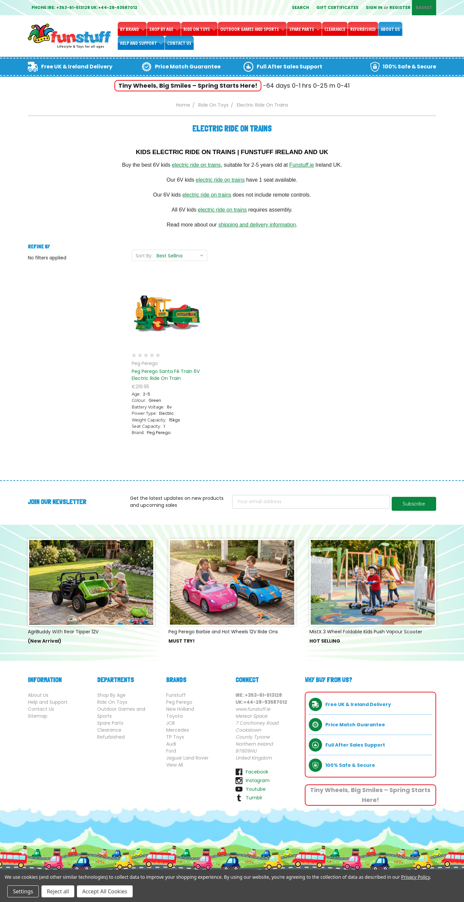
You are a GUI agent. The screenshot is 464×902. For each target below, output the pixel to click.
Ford (171, 749)
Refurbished (363, 29)
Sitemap (37, 714)
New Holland (180, 707)
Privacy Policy (415, 877)
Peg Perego (179, 700)
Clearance (334, 29)
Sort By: (144, 255)
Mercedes (177, 728)
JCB (170, 721)
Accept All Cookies (104, 891)
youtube (256, 787)
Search (300, 7)
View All (174, 763)
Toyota (174, 714)
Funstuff (176, 693)
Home (183, 105)
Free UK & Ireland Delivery (76, 66)
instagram (258, 778)
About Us (390, 29)
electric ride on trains (196, 165)
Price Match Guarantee (188, 66)
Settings (23, 891)
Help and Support (141, 43)
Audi (171, 742)
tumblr (254, 795)
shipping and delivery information (257, 224)
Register (400, 7)
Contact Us (179, 43)
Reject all (58, 891)
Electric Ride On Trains (262, 105)
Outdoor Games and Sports (252, 29)
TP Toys (175, 735)
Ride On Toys (199, 29)
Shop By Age (163, 29)
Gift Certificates (337, 7)
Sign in (374, 7)
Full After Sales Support (289, 66)
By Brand (132, 29)
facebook (257, 770)
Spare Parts (304, 29)
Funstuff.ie (301, 165)
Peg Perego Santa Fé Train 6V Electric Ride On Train (166, 375)
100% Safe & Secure (409, 66)
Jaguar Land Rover (187, 756)
